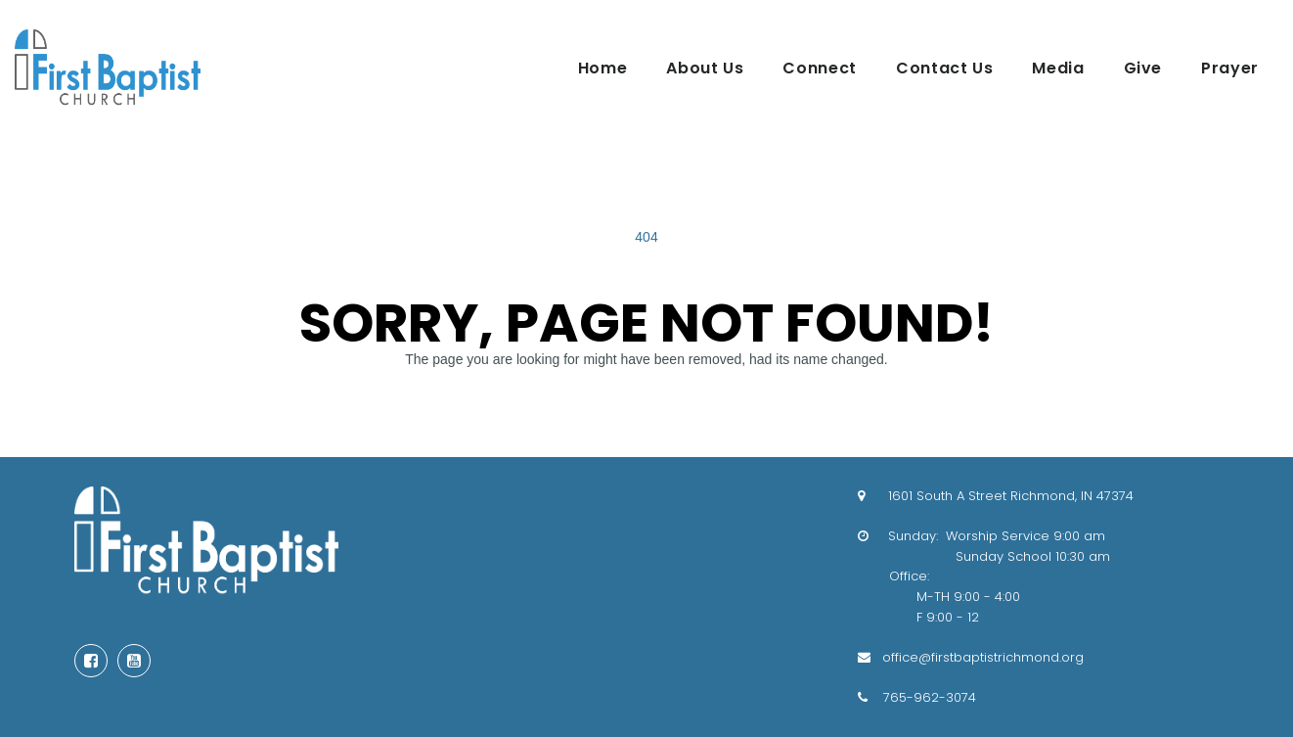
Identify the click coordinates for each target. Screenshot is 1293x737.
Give (1143, 68)
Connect (819, 68)
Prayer (1230, 68)
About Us (704, 68)
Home (603, 68)
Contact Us (944, 68)
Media (1058, 68)
